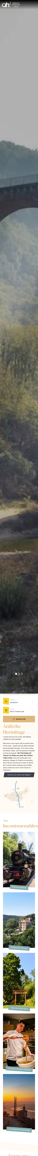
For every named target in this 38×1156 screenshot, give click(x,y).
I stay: (12, 709)
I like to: (13, 700)
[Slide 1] (19, 674)
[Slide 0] (16, 674)
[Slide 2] (22, 674)
